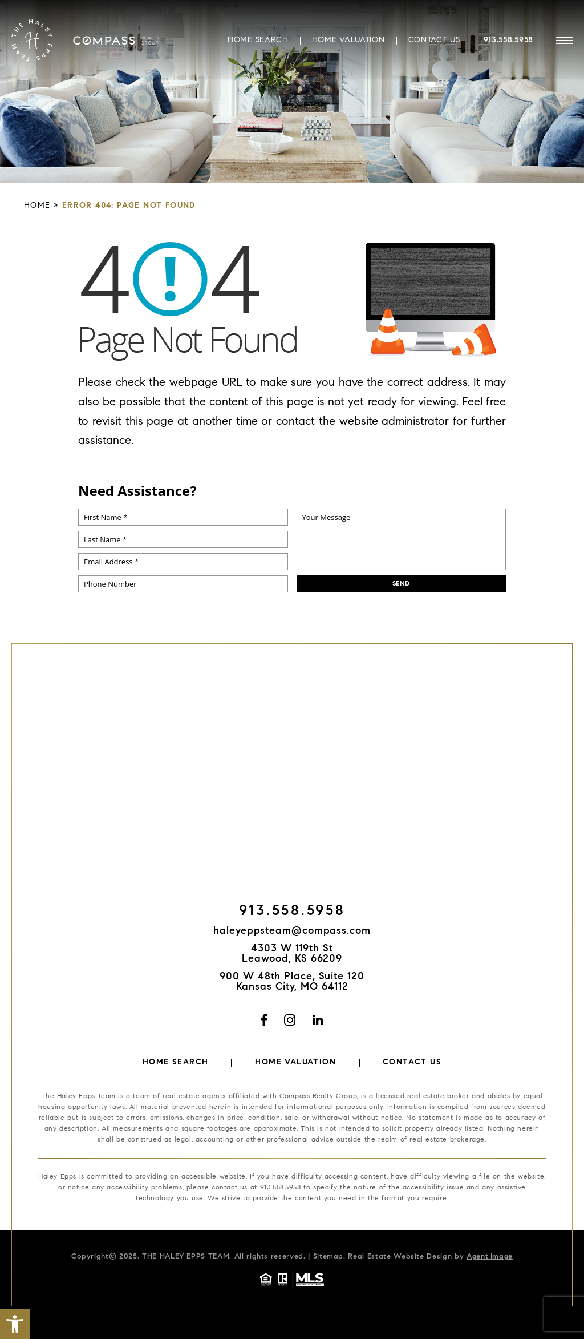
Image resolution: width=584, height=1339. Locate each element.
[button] (15, 1324)
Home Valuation (348, 39)
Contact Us (434, 39)
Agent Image (490, 1256)
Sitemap (328, 1256)
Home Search (258, 39)
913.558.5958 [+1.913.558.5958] (508, 39)
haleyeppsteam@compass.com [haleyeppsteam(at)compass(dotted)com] (292, 931)
